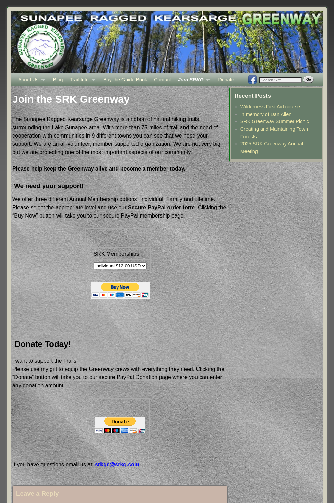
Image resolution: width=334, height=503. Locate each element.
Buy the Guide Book (125, 79)
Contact (162, 79)
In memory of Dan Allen (266, 114)
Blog (58, 79)
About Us (30, 81)
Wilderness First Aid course (270, 106)
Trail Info (80, 81)
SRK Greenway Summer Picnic (274, 121)
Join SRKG (192, 81)
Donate (226, 79)
